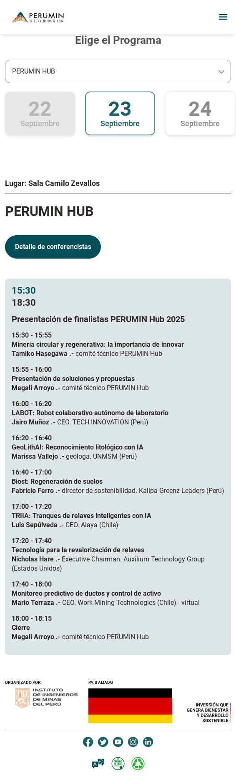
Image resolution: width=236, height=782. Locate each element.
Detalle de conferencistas (53, 247)
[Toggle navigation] (220, 17)
